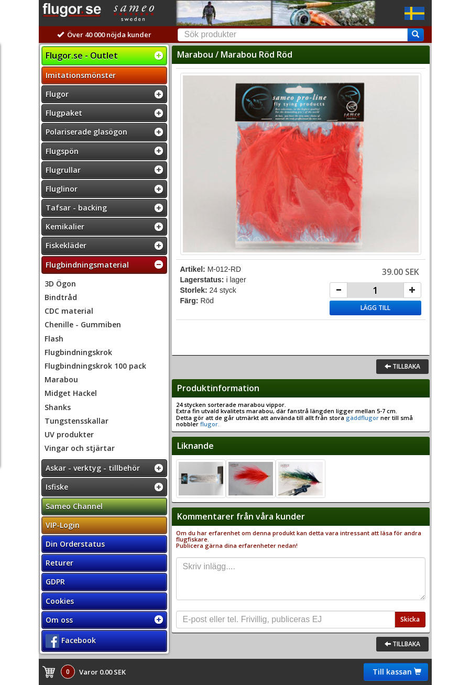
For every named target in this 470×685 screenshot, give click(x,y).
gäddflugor (362, 418)
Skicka (410, 619)
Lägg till (375, 307)
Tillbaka (402, 366)
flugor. (209, 424)
